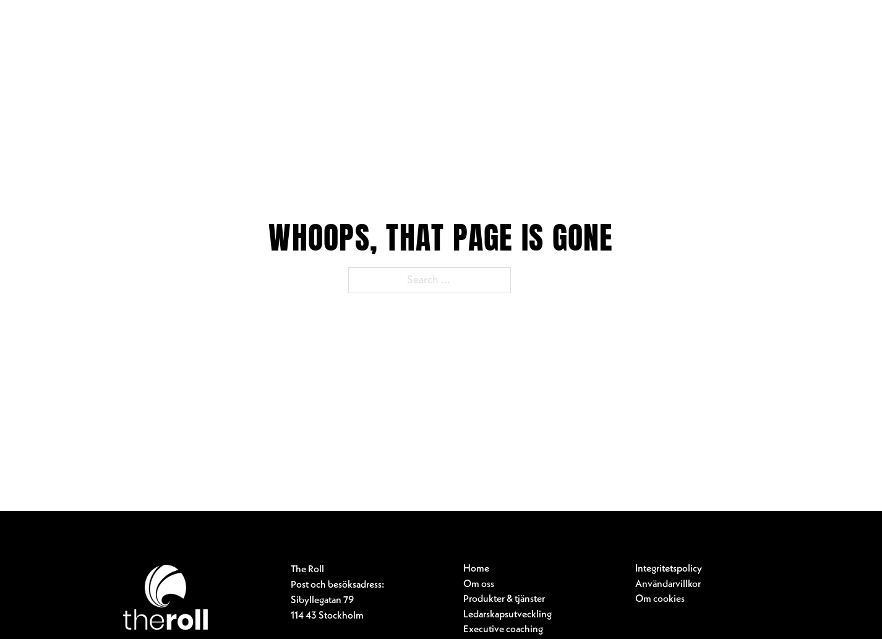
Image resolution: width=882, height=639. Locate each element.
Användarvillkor (668, 585)
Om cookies (660, 599)
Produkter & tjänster (504, 599)
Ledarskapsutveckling (507, 615)
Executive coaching (503, 630)
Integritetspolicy (668, 569)
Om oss (478, 585)
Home (476, 569)
